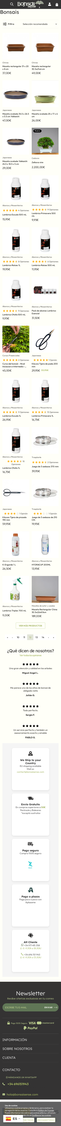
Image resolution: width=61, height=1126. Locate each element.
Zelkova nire (37, 162)
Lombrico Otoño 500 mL (14, 314)
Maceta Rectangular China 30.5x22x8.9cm (44, 610)
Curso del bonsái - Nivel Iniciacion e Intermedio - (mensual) (13, 366)
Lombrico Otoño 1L (11, 468)
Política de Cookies (46, 1110)
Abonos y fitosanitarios (12, 205)
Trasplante (36, 457)
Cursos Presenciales (11, 355)
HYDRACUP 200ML (41, 564)
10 (18, 637)
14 (43, 637)
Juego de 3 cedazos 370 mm (45, 466)
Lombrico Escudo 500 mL (14, 214)
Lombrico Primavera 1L (43, 416)
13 (36, 637)
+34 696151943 (18, 1084)
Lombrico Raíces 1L (11, 265)
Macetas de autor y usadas (43, 606)
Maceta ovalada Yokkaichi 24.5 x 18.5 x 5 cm (14, 162)
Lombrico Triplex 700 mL (14, 610)
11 (24, 637)
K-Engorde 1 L (9, 564)
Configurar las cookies (41, 1115)
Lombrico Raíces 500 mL (43, 265)
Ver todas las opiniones (30, 655)
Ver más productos (30, 625)
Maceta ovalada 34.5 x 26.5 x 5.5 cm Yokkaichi (15, 115)
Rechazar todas (46, 1120)
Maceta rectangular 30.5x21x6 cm (41, 67)
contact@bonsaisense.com (30, 771)
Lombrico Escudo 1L (11, 416)
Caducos (35, 158)
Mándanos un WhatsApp (21, 1077)
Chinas (5, 62)
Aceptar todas (25, 1120)
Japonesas (7, 110)
